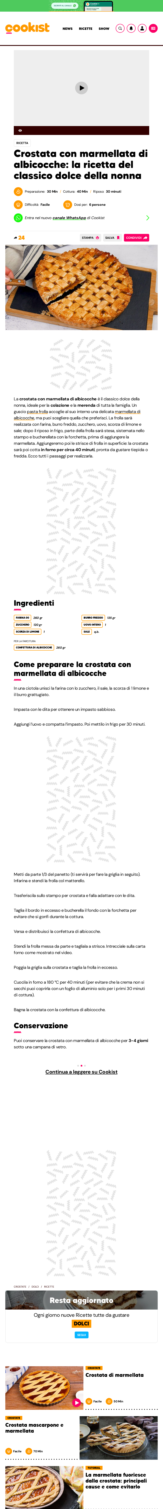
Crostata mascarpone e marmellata (34, 1428)
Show (104, 28)
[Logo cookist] (27, 28)
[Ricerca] (120, 28)
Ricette (85, 28)
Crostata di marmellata (115, 1375)
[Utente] (142, 28)
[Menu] (153, 28)
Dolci (35, 1286)
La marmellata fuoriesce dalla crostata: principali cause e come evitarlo (116, 1481)
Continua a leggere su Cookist (81, 1072)
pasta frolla (37, 411)
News (68, 28)
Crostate (20, 1286)
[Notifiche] (131, 28)
